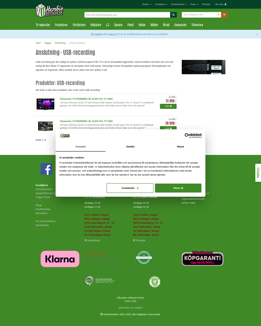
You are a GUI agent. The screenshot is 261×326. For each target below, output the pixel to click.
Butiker (146, 4)
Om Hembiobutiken (46, 221)
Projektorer (61, 25)
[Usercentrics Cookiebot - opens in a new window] (187, 135)
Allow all (178, 188)
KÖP (168, 106)
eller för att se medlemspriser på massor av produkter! (135, 34)
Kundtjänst (161, 4)
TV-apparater (43, 25)
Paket (131, 25)
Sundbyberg (92, 240)
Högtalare (96, 25)
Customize (130, 188)
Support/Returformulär (47, 193)
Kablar (142, 25)
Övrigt (166, 25)
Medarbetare (42, 225)
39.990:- (171, 123)
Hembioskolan (178, 4)
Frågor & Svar (43, 197)
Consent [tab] (81, 146)
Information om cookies (131, 307)
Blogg (39, 205)
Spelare (118, 25)
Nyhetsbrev (41, 213)
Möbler (154, 25)
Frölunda (139, 240)
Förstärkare (79, 25)
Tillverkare (197, 25)
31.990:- (171, 101)
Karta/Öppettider (44, 189)
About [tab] (180, 146)
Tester (194, 4)
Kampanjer (180, 25)
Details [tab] (130, 146)
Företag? (206, 4)
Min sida (221, 4)
